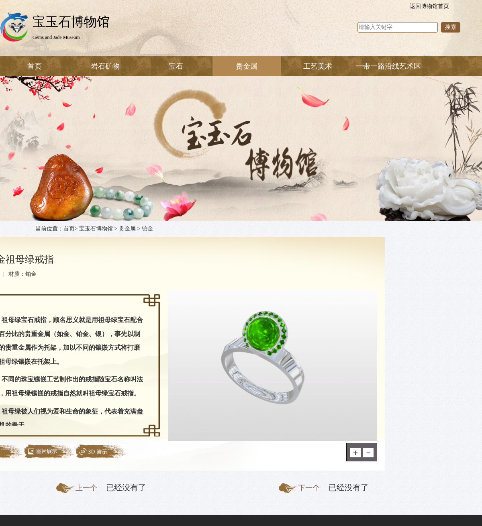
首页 (34, 66)
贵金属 (127, 229)
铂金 (147, 229)
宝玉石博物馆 (96, 229)
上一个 (86, 488)
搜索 (450, 27)
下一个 (309, 488)
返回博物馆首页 (429, 6)
